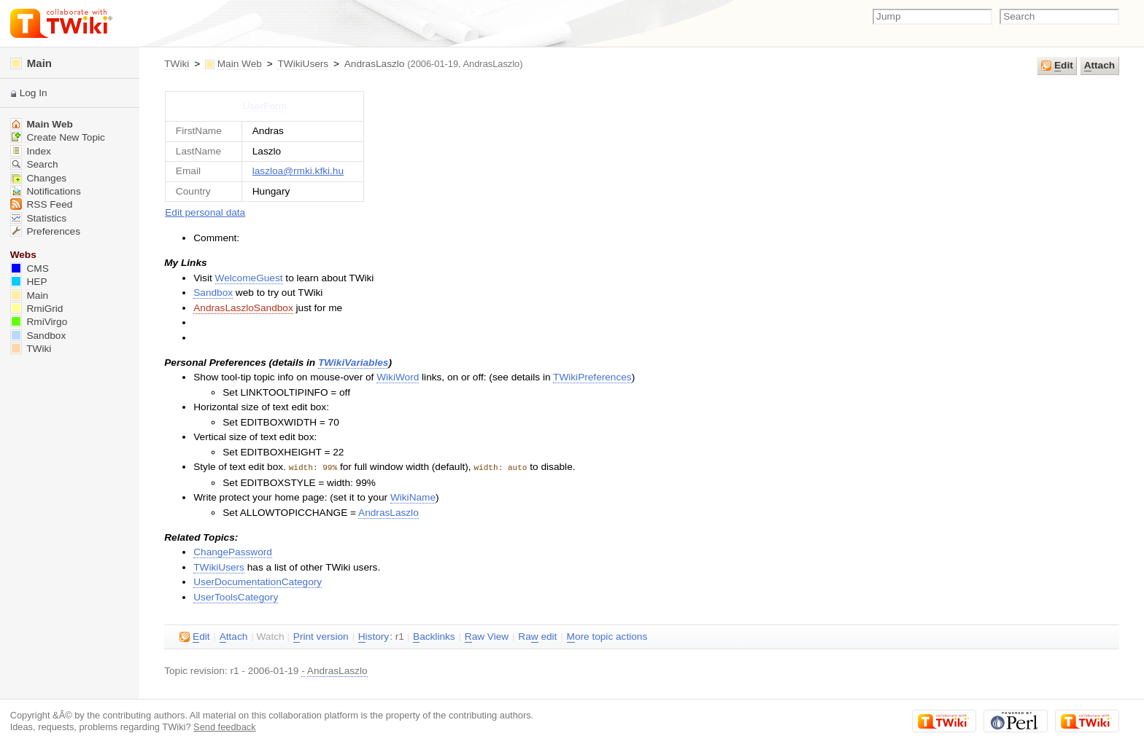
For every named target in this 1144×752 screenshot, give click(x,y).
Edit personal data (205, 212)
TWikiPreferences (592, 377)
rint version (321, 636)
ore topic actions (607, 636)
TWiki (176, 63)
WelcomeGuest (249, 278)
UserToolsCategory (235, 596)
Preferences (45, 231)
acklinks (434, 636)
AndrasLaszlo (374, 63)
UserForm (264, 106)
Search (34, 164)
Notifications (45, 191)
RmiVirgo (39, 321)
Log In (33, 92)
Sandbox (213, 292)
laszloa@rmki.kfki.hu (298, 170)
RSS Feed (41, 204)
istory (373, 636)
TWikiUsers (302, 63)
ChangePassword (232, 551)
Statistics (38, 218)
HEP (28, 281)
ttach (1099, 65)
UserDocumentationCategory (257, 581)
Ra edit (537, 636)
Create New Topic (57, 137)
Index (30, 151)
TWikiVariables (353, 362)
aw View (487, 636)
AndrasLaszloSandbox (243, 307)
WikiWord (397, 377)
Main (31, 63)
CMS (29, 268)
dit (1057, 65)
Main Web (239, 63)
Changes (38, 178)
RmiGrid (36, 308)
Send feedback (224, 726)
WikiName (413, 496)
